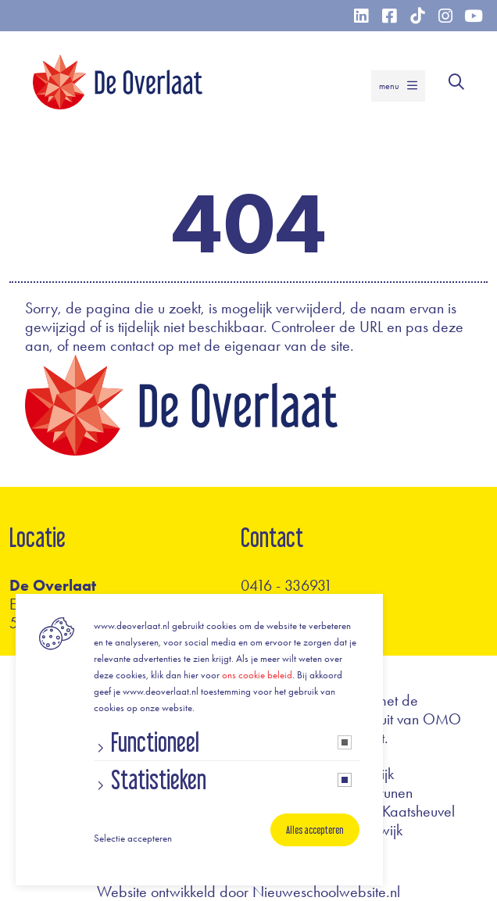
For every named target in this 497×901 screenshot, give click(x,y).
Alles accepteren (315, 830)
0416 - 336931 (286, 585)
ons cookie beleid (257, 675)
